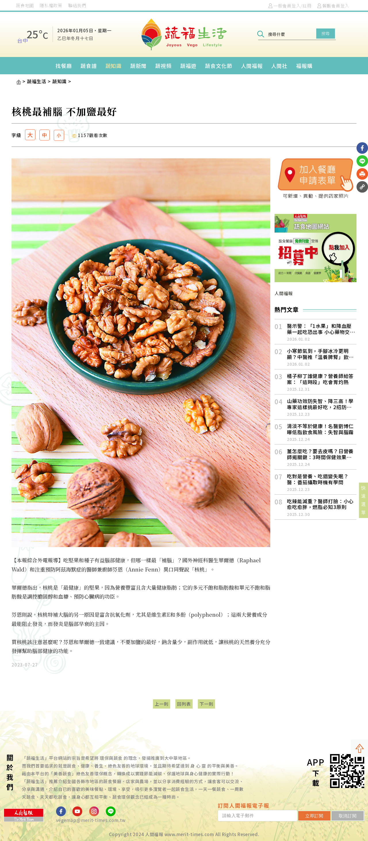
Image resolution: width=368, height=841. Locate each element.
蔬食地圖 (25, 5)
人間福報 (252, 65)
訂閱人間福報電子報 (243, 805)
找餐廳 (63, 65)
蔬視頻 (163, 65)
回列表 (184, 704)
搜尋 (325, 33)
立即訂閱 (314, 815)
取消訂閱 (348, 815)
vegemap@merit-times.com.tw (91, 820)
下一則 (206, 704)
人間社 (279, 65)
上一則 (161, 704)
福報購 (304, 65)
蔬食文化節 (218, 65)
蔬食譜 (88, 65)
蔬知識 (114, 65)
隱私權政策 (51, 5)
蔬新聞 (138, 65)
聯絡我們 (77, 5)
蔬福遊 (188, 65)
